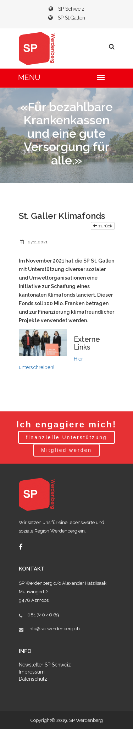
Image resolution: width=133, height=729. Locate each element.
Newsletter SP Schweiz (45, 665)
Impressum (32, 672)
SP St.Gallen (66, 18)
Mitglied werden (66, 450)
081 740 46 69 (43, 614)
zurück (102, 225)
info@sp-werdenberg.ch (54, 628)
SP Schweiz (66, 9)
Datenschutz (33, 679)
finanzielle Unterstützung (66, 437)
